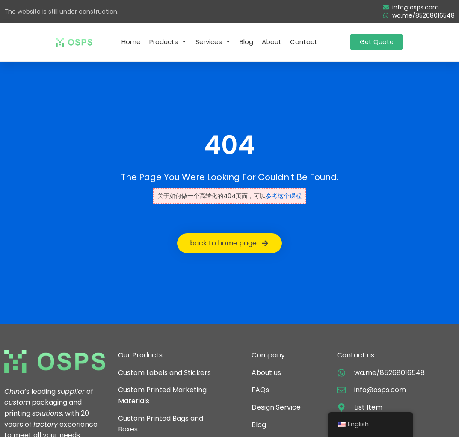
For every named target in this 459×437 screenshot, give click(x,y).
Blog (246, 41)
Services (213, 42)
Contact (303, 41)
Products (168, 42)
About (271, 41)
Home (131, 41)
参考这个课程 (284, 196)
